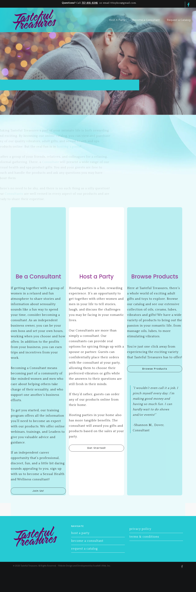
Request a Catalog (84, 548)
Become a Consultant (87, 541)
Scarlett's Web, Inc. (102, 566)
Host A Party (80, 533)
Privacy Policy (140, 529)
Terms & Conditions (144, 536)
